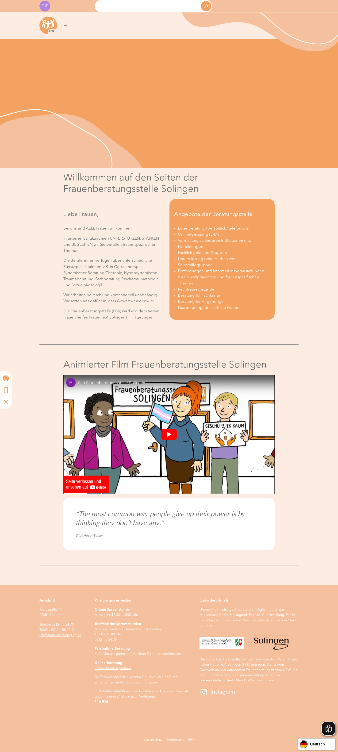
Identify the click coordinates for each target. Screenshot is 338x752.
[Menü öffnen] (65, 26)
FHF (45, 6)
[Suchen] (206, 6)
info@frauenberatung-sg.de (60, 635)
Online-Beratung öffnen (113, 668)
